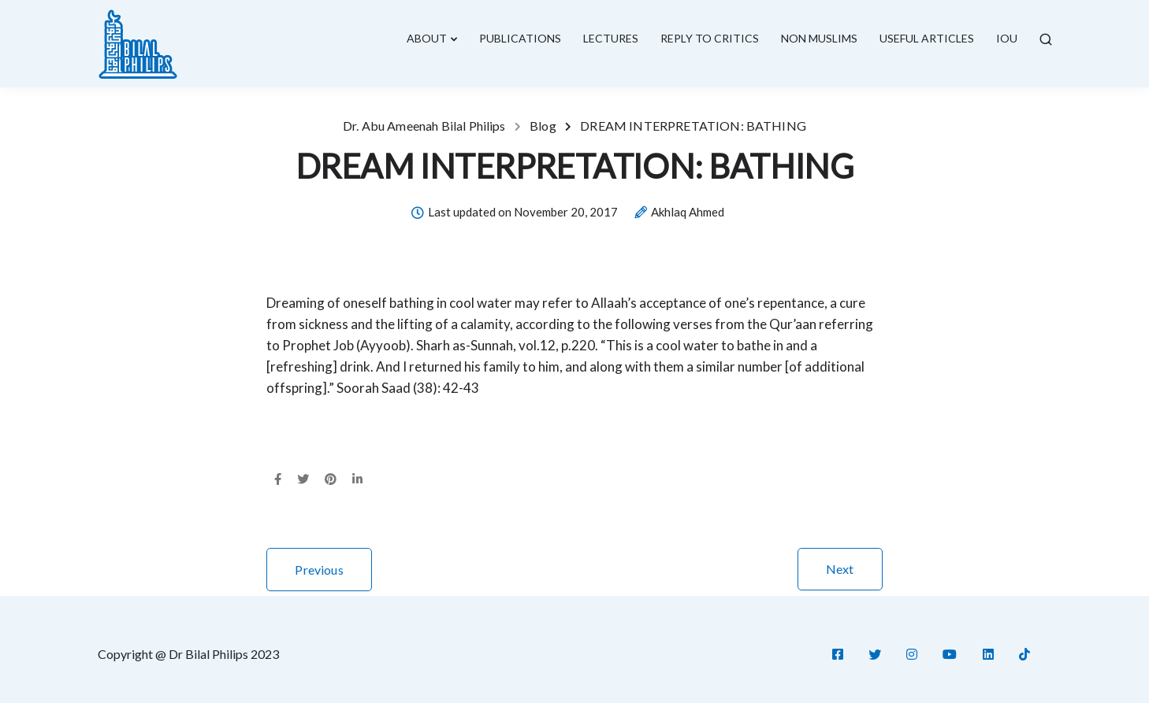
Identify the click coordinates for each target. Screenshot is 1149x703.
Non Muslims (819, 38)
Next (840, 568)
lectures (610, 38)
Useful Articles (926, 38)
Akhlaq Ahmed (687, 212)
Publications (520, 38)
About (427, 38)
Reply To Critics (709, 38)
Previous (319, 569)
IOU (1006, 38)
